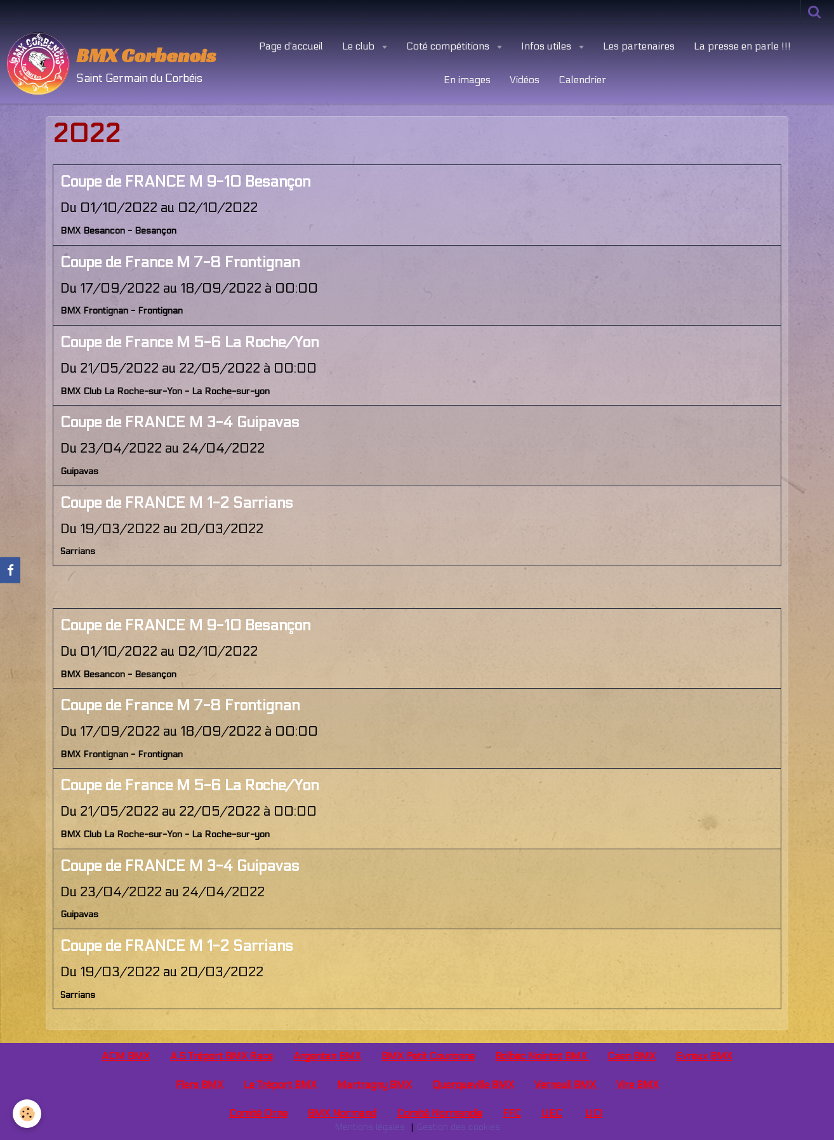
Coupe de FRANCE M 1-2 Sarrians (176, 503)
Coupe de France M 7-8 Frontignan (180, 262)
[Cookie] (27, 1113)
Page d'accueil (291, 46)
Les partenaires (639, 46)
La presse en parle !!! (742, 46)
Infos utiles (547, 46)
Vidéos (524, 80)
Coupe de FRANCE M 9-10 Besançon (185, 182)
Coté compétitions (449, 46)
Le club (359, 46)
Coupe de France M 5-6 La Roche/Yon (189, 342)
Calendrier (582, 80)
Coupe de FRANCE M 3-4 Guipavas (179, 422)
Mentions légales (369, 1127)
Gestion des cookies (458, 1127)
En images (467, 80)
